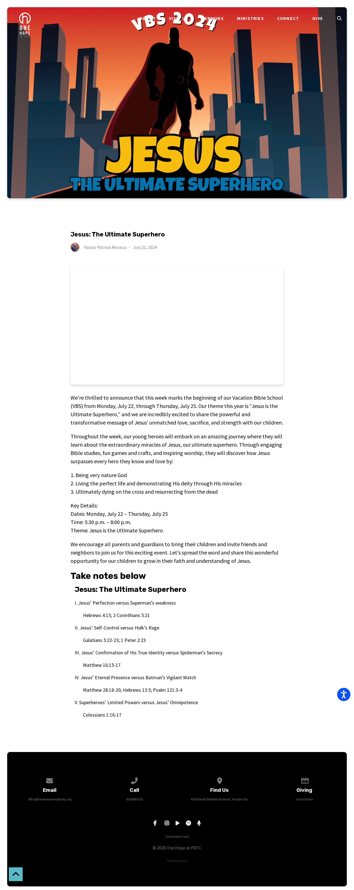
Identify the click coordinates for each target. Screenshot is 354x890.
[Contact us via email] (49, 780)
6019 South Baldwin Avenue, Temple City (219, 799)
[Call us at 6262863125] (134, 780)
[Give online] (304, 780)
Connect (288, 18)
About (148, 18)
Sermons (212, 18)
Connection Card (177, 836)
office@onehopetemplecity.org (49, 799)
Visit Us (179, 18)
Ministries (250, 18)
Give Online (304, 799)
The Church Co (176, 861)
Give (317, 18)
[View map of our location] (219, 780)
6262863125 (134, 799)
